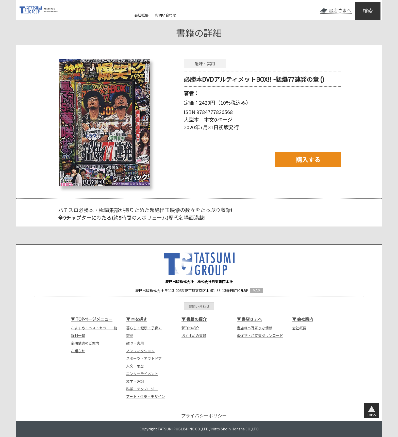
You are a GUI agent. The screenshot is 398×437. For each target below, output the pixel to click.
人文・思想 (135, 365)
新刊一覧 (78, 335)
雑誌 (129, 335)
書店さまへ (340, 10)
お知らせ (78, 350)
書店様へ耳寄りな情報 (254, 327)
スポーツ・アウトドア (144, 358)
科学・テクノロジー (142, 388)
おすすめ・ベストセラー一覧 (94, 327)
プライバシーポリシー (204, 415)
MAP (256, 290)
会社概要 (141, 15)
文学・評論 (135, 381)
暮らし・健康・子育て (144, 327)
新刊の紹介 (190, 327)
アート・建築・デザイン (145, 396)
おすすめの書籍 (193, 335)
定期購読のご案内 (85, 343)
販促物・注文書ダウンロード (260, 335)
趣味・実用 (135, 343)
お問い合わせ (165, 15)
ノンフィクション (140, 350)
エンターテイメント (142, 373)
